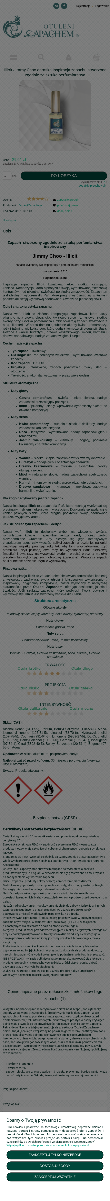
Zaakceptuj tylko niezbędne (55, 1155)
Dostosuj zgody (55, 1166)
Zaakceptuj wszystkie (55, 1177)
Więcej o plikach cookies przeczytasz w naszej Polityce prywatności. (49, 1145)
